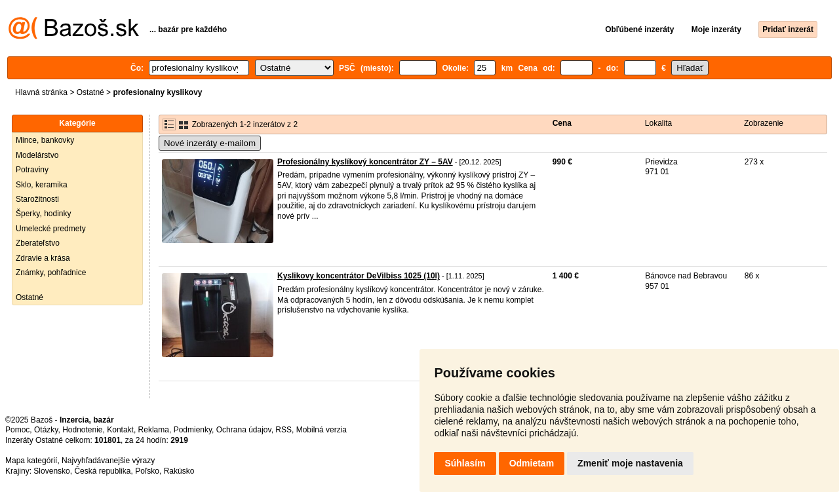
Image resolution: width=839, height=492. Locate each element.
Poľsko (147, 471)
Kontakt (120, 429)
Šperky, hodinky (43, 213)
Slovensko (51, 471)
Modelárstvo (37, 155)
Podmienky (193, 429)
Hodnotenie (82, 429)
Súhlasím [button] (464, 463)
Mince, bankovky (45, 140)
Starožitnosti (37, 199)
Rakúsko (179, 471)
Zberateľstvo (38, 243)
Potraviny (32, 169)
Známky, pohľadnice (51, 272)
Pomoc (17, 429)
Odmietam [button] (531, 463)
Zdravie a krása (43, 258)
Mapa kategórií (31, 460)
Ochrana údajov (243, 429)
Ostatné (90, 92)
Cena (562, 123)
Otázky (46, 429)
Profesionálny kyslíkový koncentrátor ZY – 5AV (365, 161)
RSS (283, 429)
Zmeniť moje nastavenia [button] (630, 463)
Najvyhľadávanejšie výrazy (108, 460)
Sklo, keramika (42, 184)
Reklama (153, 429)
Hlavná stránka (41, 92)
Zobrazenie (763, 123)
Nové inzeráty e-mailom (210, 143)
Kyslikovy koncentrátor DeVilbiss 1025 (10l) (358, 275)
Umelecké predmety (51, 228)
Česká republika (102, 471)
